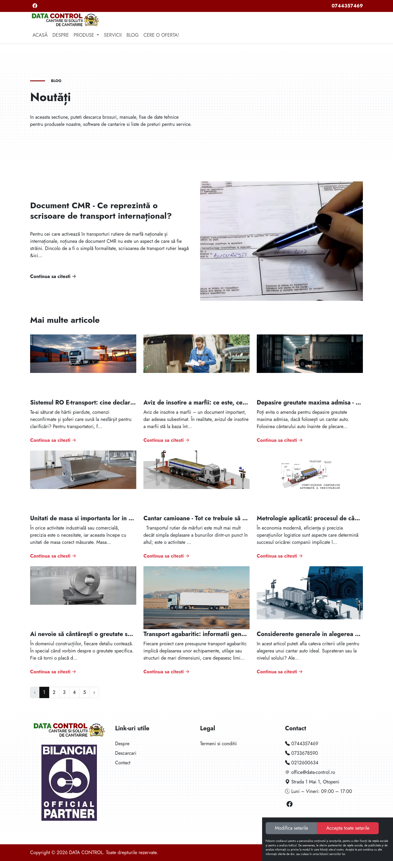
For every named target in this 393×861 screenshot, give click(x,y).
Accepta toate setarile (347, 828)
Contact (122, 762)
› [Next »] (94, 692)
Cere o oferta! (161, 35)
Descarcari (125, 753)
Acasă (40, 35)
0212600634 (301, 762)
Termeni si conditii (218, 743)
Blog (132, 35)
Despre (60, 35)
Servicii (113, 35)
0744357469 (347, 5)
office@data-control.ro (310, 772)
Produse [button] (85, 35)
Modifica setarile (291, 828)
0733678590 (301, 753)
